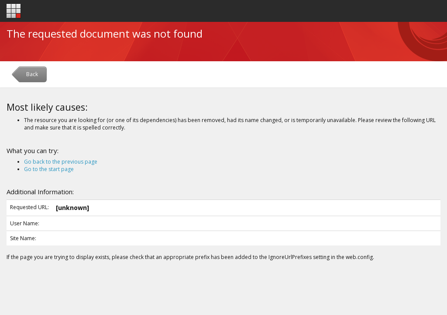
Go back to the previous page (60, 161)
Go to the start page (49, 169)
